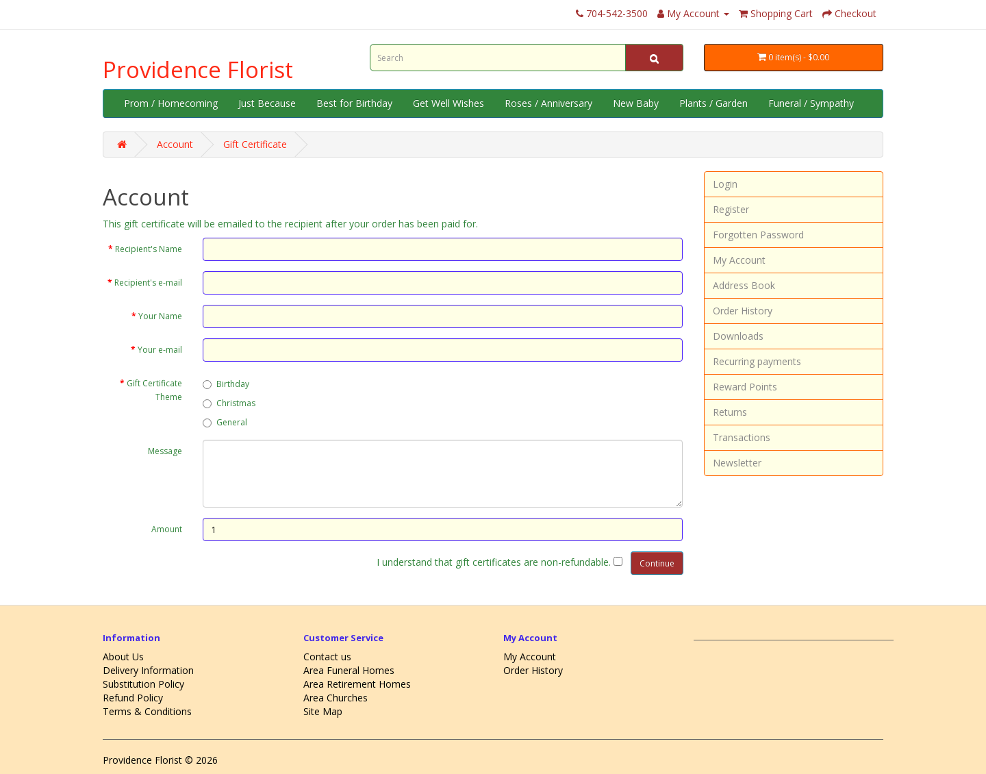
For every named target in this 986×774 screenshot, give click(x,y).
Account (175, 144)
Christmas (229, 403)
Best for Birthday (354, 103)
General (225, 422)
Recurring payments (757, 361)
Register (731, 209)
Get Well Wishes (448, 103)
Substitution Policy (143, 683)
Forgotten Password (758, 234)
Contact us (327, 656)
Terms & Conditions (147, 711)
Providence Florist (198, 69)
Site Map (322, 711)
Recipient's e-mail (148, 282)
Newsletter (737, 462)
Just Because (267, 103)
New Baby (636, 103)
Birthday (226, 384)
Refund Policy (133, 697)
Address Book (744, 285)
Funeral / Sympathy (811, 103)
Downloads (738, 335)
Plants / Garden (713, 103)
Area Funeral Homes (348, 670)
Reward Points (745, 386)
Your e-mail (160, 349)
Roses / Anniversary (548, 103)
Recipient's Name (148, 249)
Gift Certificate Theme (154, 390)
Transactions (741, 437)
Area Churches (335, 697)
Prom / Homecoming (171, 103)
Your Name (160, 316)
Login (725, 183)
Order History (742, 310)
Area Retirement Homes (357, 683)
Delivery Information (148, 670)
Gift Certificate (255, 144)
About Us (123, 656)
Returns (730, 412)
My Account (739, 259)
